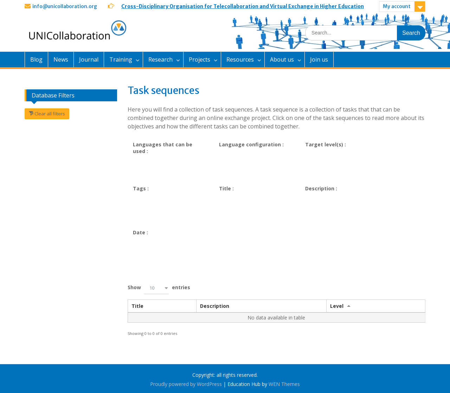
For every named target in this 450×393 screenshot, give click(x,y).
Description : (321, 188)
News (60, 59)
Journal (88, 59)
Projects (199, 59)
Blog (36, 59)
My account (397, 6)
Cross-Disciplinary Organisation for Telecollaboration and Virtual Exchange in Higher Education (242, 6)
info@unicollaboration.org (64, 6)
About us (282, 59)
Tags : (141, 188)
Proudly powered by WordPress (186, 384)
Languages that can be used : (162, 147)
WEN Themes (284, 384)
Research (160, 59)
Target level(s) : (325, 144)
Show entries (159, 288)
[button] (156, 288)
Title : (226, 188)
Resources (240, 59)
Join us (319, 59)
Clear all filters (49, 113)
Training (120, 59)
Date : (140, 232)
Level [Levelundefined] (336, 306)
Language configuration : (251, 144)
